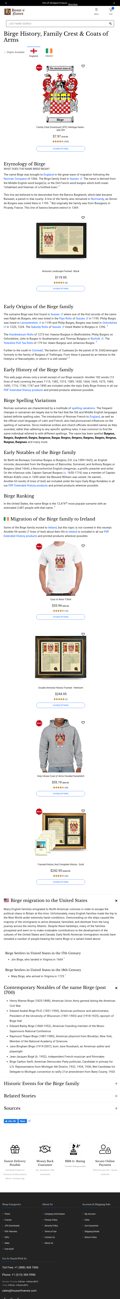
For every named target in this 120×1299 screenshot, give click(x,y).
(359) (66, 141)
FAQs (87, 1220)
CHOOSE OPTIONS (60, 149)
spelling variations (83, 408)
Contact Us (50, 1237)
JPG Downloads (12, 1225)
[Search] (110, 23)
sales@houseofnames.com (19, 1290)
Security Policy (51, 1225)
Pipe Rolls (65, 318)
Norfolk (95, 338)
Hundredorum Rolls (21, 334)
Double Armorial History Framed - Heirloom (60, 687)
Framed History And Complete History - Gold (61, 864)
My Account (90, 1214)
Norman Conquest (15, 178)
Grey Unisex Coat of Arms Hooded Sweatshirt (60, 776)
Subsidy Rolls (39, 327)
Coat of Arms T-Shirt (60, 599)
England (49, 174)
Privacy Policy (51, 1220)
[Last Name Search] (60, 23)
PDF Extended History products (23, 390)
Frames (8, 1220)
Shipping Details (92, 1231)
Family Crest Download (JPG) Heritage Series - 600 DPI (60, 129)
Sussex (74, 178)
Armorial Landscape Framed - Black (60, 271)
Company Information (55, 1214)
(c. (65, 472)
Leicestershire (29, 322)
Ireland (49, 52)
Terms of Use (50, 1231)
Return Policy (91, 1237)
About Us (49, 1243)
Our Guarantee (91, 1225)
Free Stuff (9, 1249)
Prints (7, 1214)
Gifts (7, 1237)
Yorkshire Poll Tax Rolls (18, 343)
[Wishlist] (83, 66)
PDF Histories (11, 1231)
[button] (61, 899)
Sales (7, 1243)
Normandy (97, 199)
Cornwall (37, 350)
